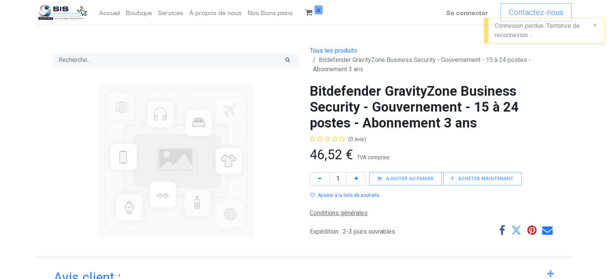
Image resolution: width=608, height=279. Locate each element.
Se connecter (467, 12)
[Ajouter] (356, 179)
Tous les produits (333, 50)
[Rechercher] (287, 60)
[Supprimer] (320, 179)
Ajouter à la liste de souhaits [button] (345, 195)
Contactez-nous (536, 12)
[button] (405, 179)
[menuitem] (109, 12)
